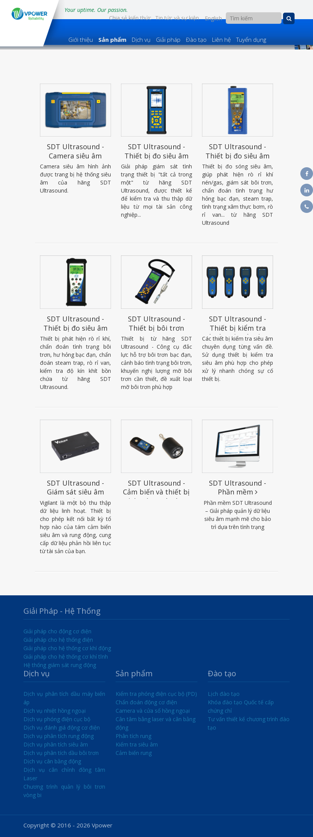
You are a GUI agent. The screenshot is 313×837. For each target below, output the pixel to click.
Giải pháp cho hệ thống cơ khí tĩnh (65, 656)
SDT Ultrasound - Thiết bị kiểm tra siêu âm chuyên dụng (238, 331)
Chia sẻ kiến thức (130, 17)
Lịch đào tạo (224, 693)
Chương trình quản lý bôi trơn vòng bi (64, 791)
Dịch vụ (141, 39)
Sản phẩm (112, 39)
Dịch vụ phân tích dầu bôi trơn (61, 752)
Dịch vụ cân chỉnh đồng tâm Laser (64, 774)
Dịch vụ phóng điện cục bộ (56, 719)
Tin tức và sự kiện (177, 17)
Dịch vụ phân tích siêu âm (55, 744)
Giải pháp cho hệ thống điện (58, 639)
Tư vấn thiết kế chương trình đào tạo (249, 723)
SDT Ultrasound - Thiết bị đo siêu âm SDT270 (237, 155)
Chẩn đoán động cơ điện (146, 702)
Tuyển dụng (251, 39)
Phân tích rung (133, 736)
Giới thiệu (80, 39)
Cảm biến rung (134, 752)
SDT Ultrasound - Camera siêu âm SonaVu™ (75, 155)
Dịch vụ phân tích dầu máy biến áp (64, 698)
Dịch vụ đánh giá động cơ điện (61, 727)
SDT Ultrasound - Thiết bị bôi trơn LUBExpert (156, 327)
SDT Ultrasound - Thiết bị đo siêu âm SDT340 (156, 155)
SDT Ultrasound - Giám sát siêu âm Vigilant (75, 492)
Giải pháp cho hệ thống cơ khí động (67, 648)
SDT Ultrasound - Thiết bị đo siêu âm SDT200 (75, 327)
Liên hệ (221, 39)
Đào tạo (196, 39)
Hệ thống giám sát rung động (59, 665)
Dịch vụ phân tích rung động (58, 736)
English (213, 18)
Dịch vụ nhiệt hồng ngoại (54, 710)
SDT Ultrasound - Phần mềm (237, 487)
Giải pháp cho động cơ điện (57, 631)
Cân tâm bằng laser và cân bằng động (155, 723)
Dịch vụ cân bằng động (52, 761)
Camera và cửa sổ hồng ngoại (153, 710)
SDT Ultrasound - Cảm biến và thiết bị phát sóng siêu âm (156, 492)
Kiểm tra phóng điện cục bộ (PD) (156, 693)
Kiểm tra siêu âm (137, 744)
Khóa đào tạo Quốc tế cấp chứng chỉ (241, 706)
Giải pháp (168, 39)
